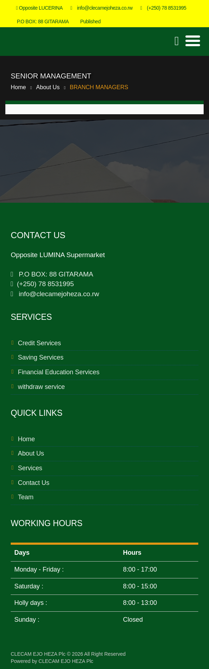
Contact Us (33, 482)
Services (30, 468)
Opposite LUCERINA (39, 8)
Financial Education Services (58, 372)
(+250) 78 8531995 (163, 8)
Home (18, 87)
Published (88, 21)
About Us (48, 87)
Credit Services (39, 343)
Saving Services (41, 357)
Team (26, 497)
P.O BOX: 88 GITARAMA (41, 21)
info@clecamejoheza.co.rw (101, 8)
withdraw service (41, 386)
